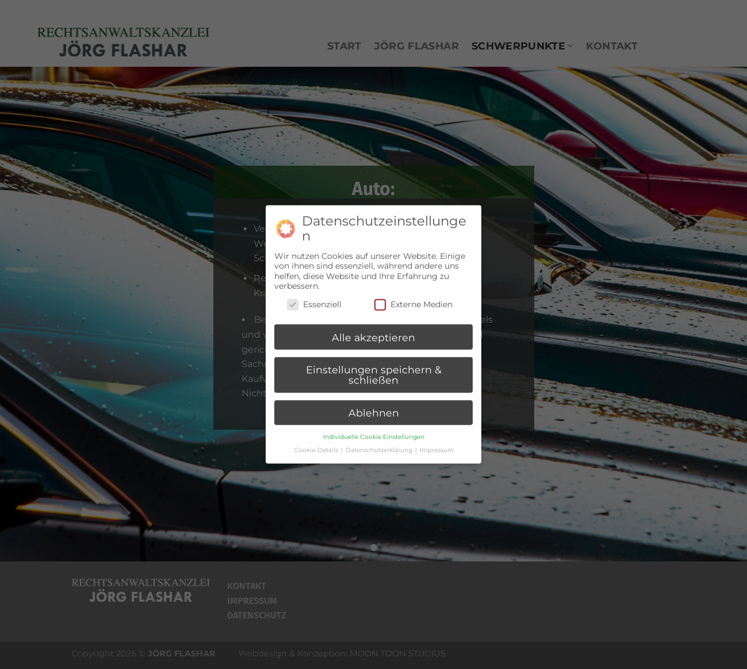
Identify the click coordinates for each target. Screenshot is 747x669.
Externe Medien (413, 300)
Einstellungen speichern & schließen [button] (374, 371)
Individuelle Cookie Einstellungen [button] (373, 432)
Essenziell (314, 300)
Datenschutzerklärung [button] (380, 445)
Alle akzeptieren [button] (373, 333)
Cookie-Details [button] (317, 445)
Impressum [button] (437, 445)
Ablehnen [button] (373, 408)
